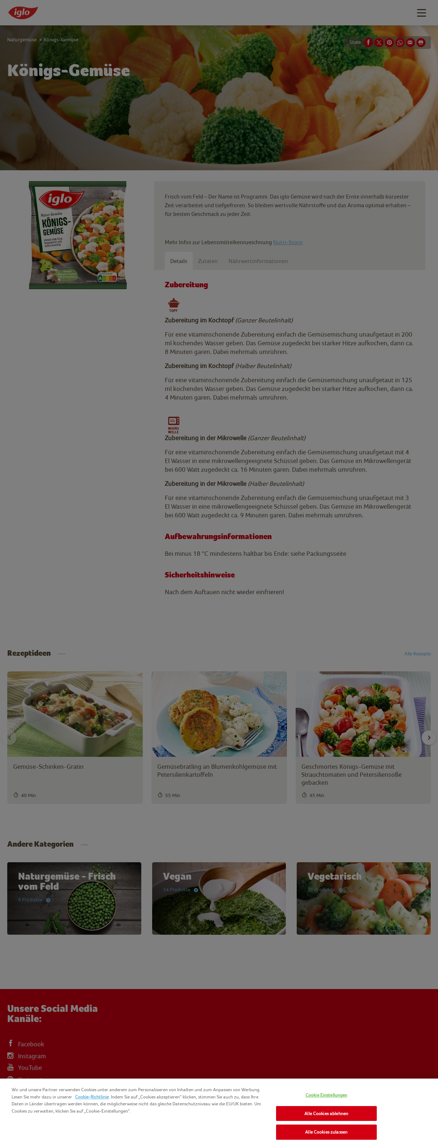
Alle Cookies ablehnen (326, 1113)
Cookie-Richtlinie (92, 1097)
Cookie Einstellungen (326, 1095)
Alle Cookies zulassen (326, 1132)
